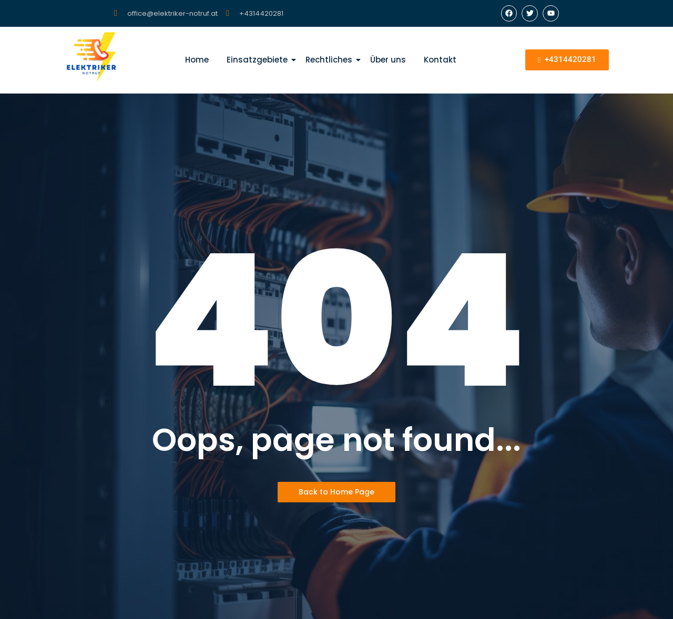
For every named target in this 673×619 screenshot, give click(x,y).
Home (197, 59)
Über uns (388, 59)
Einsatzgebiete (259, 59)
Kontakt (440, 59)
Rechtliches (330, 59)
